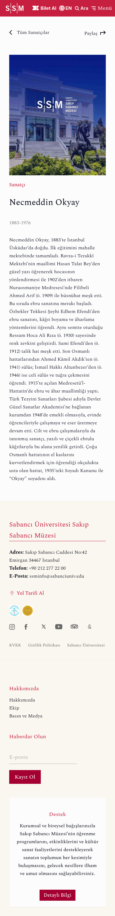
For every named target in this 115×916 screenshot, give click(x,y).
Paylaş (95, 33)
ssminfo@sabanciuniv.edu (56, 576)
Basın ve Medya (25, 716)
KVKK (15, 645)
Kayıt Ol (25, 777)
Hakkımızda (22, 700)
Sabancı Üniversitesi (86, 645)
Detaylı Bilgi (57, 895)
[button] (101, 8)
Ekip (14, 708)
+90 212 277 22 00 (47, 568)
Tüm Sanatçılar (29, 32)
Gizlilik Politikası (44, 645)
